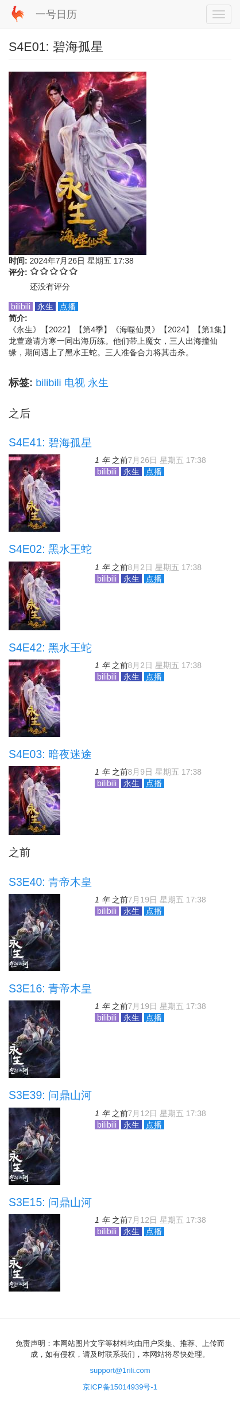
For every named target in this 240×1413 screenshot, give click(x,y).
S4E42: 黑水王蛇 (50, 647)
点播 (68, 306)
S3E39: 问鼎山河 (50, 1095)
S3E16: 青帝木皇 (50, 988)
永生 (98, 382)
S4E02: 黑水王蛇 (50, 549)
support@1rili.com (120, 1370)
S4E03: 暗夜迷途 (50, 754)
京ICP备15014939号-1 (120, 1387)
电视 (74, 382)
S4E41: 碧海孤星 (50, 442)
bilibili (48, 382)
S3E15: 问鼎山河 (50, 1202)
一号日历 (56, 14)
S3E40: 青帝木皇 (50, 882)
